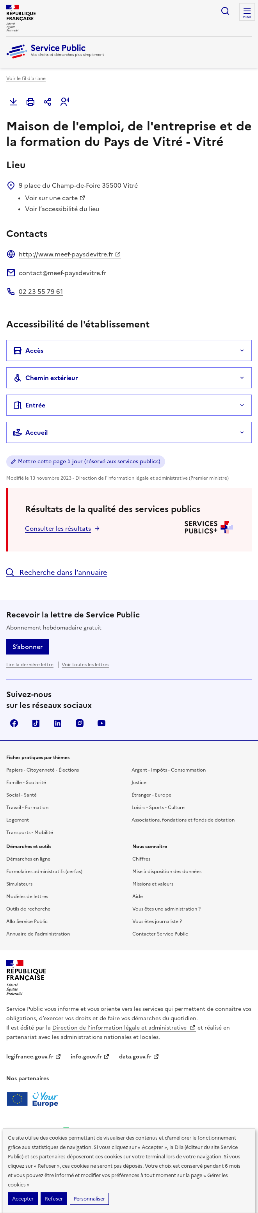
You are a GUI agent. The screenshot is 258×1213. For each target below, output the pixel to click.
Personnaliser (89, 1198)
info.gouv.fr (90, 1057)
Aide (137, 896)
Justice (139, 782)
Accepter (23, 1198)
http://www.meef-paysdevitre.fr (70, 254)
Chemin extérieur (45, 377)
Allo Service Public (27, 921)
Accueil (30, 432)
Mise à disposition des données (166, 871)
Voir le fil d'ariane (26, 78)
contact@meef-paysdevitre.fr (62, 272)
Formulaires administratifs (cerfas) (44, 871)
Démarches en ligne (28, 859)
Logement (17, 819)
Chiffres (141, 859)
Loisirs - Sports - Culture (158, 807)
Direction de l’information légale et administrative (124, 1028)
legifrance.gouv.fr (33, 1057)
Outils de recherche (28, 908)
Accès (28, 350)
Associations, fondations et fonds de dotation (183, 819)
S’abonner (27, 646)
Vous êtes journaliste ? (157, 921)
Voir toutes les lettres (85, 664)
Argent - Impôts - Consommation (169, 770)
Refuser (54, 1198)
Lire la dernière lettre (29, 664)
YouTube (101, 723)
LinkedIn (58, 723)
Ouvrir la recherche (225, 11)
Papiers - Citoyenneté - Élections (42, 770)
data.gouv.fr (139, 1057)
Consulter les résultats (58, 528)
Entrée (29, 405)
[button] (65, 102)
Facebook (14, 723)
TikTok (36, 723)
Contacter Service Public (160, 933)
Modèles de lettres (27, 896)
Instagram (79, 723)
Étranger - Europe (151, 795)
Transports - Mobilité (29, 832)
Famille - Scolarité (26, 782)
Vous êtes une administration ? (166, 908)
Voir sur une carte (55, 198)
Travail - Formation (27, 807)
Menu (247, 17)
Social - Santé (21, 795)
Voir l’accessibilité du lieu (62, 208)
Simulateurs (19, 884)
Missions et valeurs (152, 884)
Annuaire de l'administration (38, 933)
